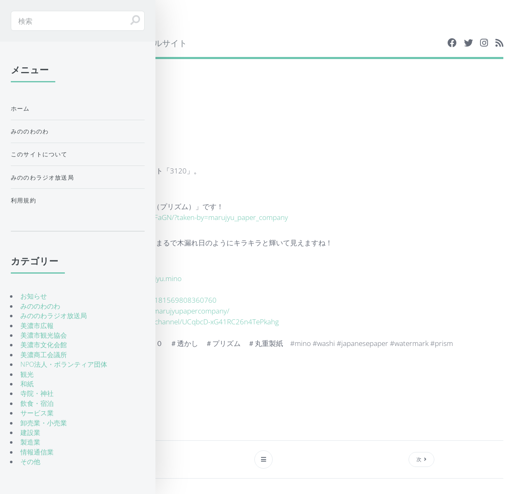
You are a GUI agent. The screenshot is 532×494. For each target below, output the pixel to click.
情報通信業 (37, 452)
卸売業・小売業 (43, 422)
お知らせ (33, 296)
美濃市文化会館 (43, 344)
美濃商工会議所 (43, 354)
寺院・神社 (37, 393)
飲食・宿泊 (37, 403)
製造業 (30, 442)
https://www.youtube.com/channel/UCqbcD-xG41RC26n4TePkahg (175, 321)
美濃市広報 (37, 325)
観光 (27, 374)
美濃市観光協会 (43, 335)
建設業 (30, 432)
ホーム (20, 108)
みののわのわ (30, 131)
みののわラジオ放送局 (42, 177)
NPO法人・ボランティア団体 (63, 364)
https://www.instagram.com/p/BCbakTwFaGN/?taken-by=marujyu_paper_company (158, 217)
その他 (30, 461)
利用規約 (23, 200)
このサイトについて (39, 154)
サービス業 (37, 412)
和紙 (27, 383)
